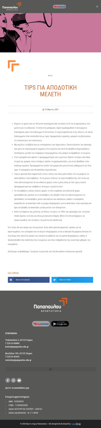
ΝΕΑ (50, 76)
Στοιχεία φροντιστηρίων (17, 396)
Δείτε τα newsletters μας (17, 387)
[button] (29, 280)
